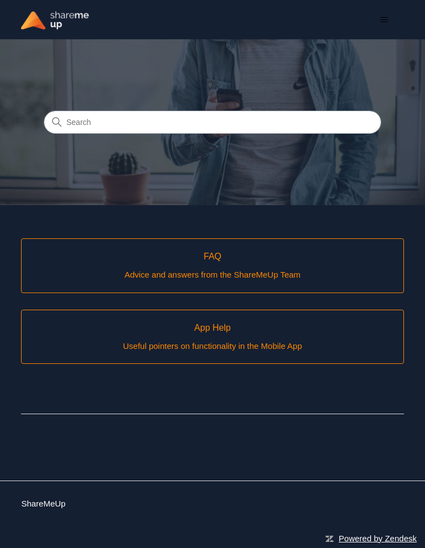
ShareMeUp (43, 503)
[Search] (212, 122)
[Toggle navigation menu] (384, 20)
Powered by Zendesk (378, 538)
